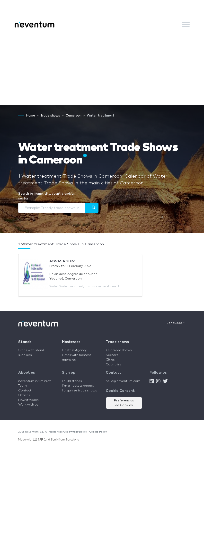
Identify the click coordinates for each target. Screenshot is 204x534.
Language (176, 323)
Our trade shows (119, 350)
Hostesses (71, 342)
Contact (24, 390)
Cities (110, 359)
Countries (113, 364)
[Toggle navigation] (186, 24)
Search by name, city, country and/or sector (46, 196)
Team (22, 385)
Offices (24, 395)
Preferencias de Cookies (124, 403)
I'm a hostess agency (78, 385)
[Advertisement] (102, 68)
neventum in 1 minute (35, 381)
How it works (28, 400)
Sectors (112, 355)
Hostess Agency (74, 350)
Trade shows (117, 342)
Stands (24, 342)
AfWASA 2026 (62, 261)
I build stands (72, 381)
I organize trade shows (79, 390)
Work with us (28, 404)
